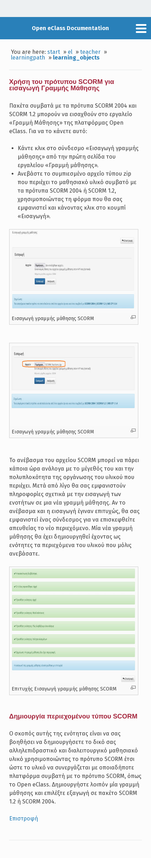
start (53, 52)
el (70, 52)
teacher (90, 52)
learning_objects (76, 57)
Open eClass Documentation (70, 28)
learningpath (28, 57)
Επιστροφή (23, 818)
